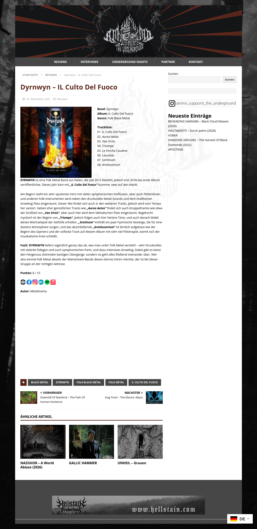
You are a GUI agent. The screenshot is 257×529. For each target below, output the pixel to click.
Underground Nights (130, 62)
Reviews (60, 62)
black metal (39, 382)
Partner (168, 62)
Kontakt (196, 62)
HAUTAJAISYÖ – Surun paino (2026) (192, 131)
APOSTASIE (175, 149)
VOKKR (173, 135)
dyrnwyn (62, 382)
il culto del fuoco (145, 382)
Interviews (89, 62)
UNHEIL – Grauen (132, 463)
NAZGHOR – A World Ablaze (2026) (37, 465)
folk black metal (89, 382)
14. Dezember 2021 (38, 99)
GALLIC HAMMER (83, 463)
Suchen (173, 74)
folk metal (116, 382)
